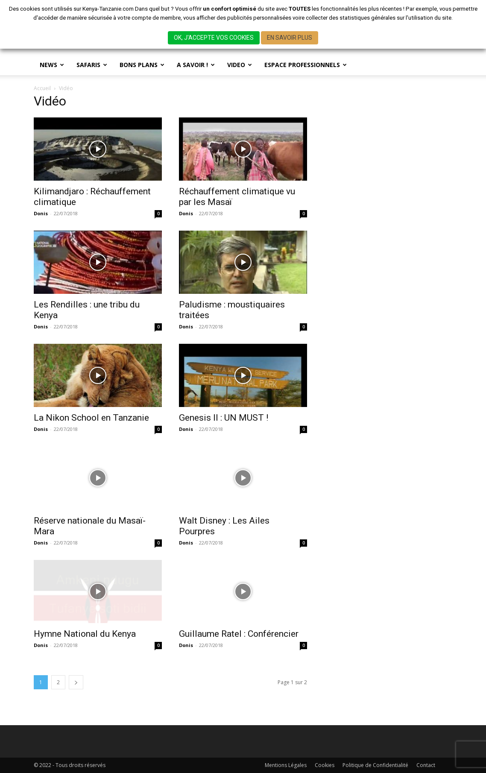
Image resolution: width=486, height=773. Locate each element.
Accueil (42, 88)
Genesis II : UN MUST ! (223, 418)
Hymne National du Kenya (85, 634)
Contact (425, 765)
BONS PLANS (142, 65)
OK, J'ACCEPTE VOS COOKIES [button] (214, 37)
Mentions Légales (286, 765)
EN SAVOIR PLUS (289, 37)
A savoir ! (196, 65)
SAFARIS (91, 65)
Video (239, 65)
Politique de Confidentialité (375, 765)
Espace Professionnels (305, 65)
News (52, 65)
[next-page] (76, 682)
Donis (41, 213)
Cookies (324, 765)
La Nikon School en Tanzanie (91, 418)
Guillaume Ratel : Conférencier (239, 634)
